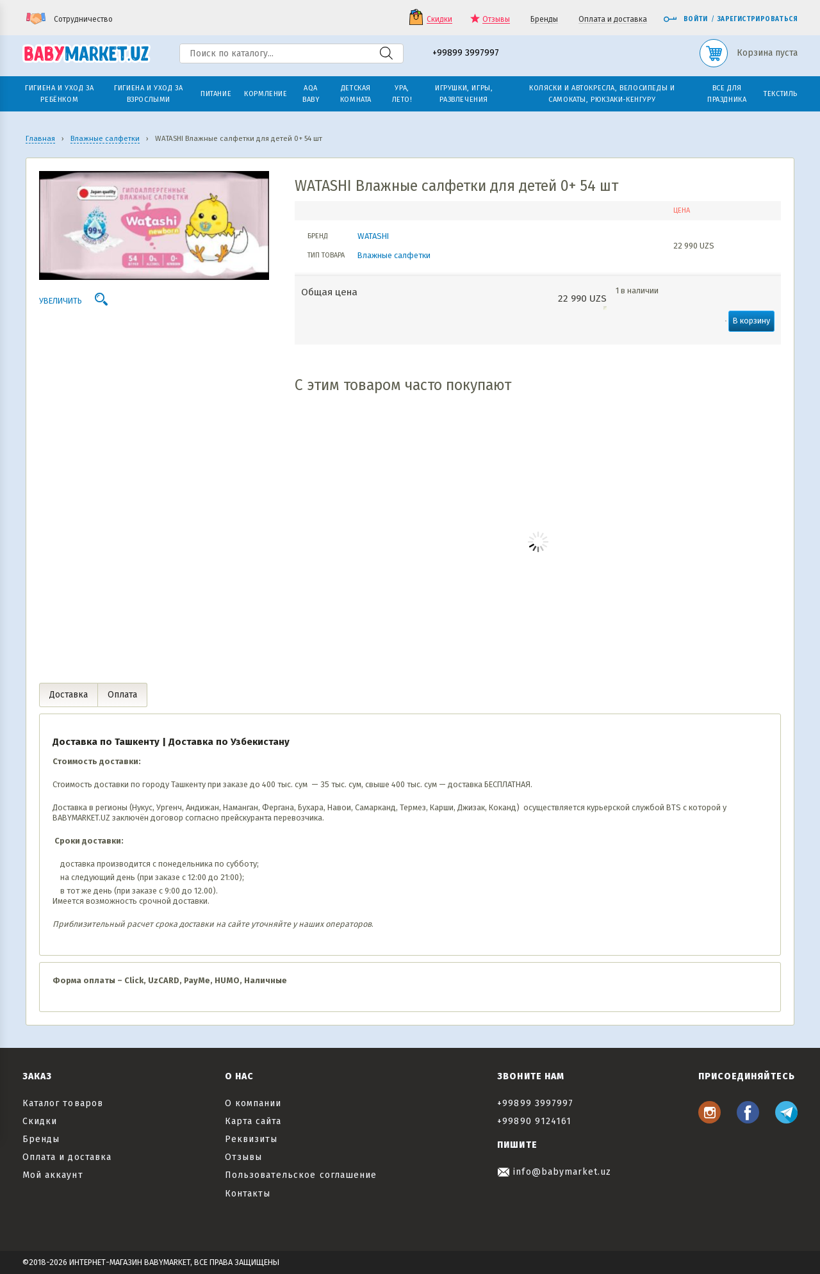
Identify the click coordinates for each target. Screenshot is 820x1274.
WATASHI (373, 236)
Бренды (544, 19)
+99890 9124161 (534, 1121)
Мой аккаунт (52, 1175)
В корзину (751, 320)
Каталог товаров (62, 1103)
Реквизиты (251, 1139)
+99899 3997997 (465, 53)
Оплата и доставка (612, 19)
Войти (685, 19)
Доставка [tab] (68, 694)
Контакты (247, 1193)
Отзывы (496, 19)
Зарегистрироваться (758, 19)
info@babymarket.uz (554, 1171)
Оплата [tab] (122, 694)
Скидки (439, 19)
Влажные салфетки (393, 255)
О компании (253, 1103)
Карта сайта (253, 1121)
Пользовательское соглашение (301, 1175)
